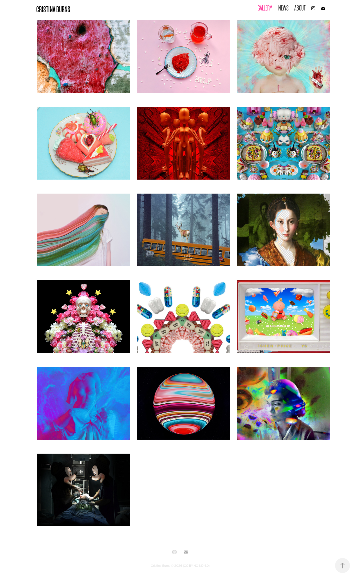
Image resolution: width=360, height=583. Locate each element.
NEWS (283, 8)
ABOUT (300, 8)
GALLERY (265, 8)
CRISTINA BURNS (53, 9)
